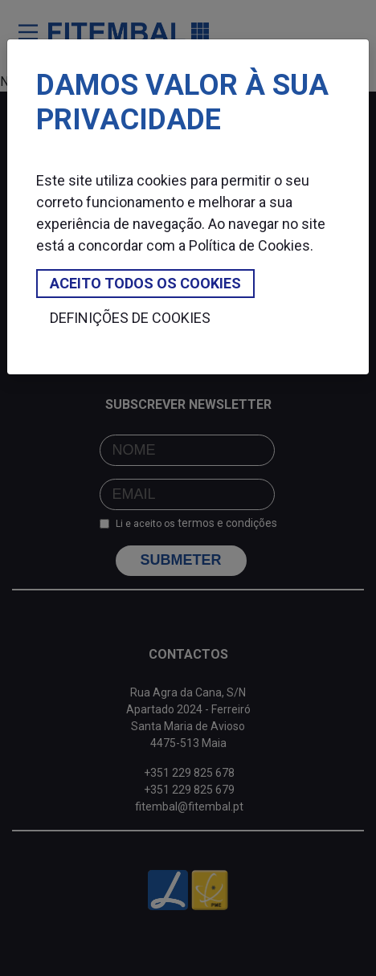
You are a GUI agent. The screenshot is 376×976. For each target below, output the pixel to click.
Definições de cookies (130, 317)
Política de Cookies (249, 245)
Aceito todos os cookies (145, 283)
